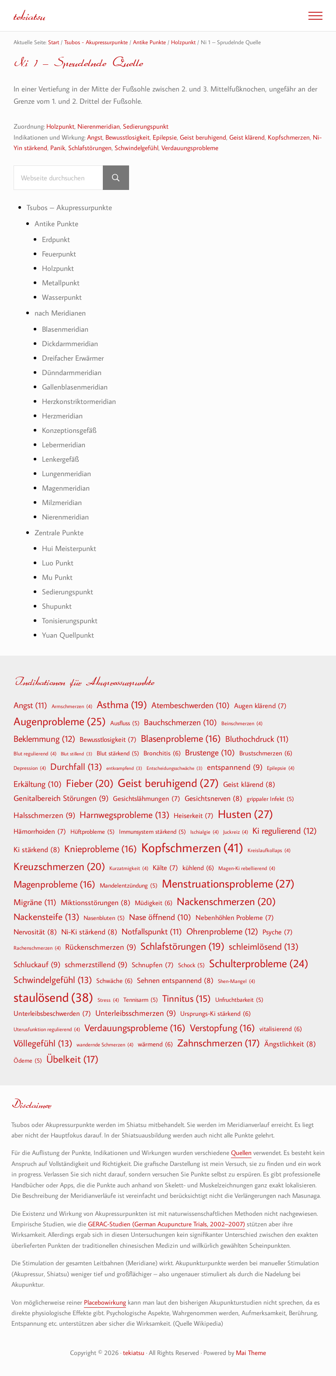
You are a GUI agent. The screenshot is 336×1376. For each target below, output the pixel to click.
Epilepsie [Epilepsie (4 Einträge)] (280, 767)
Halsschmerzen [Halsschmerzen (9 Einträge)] (44, 815)
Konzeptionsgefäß (69, 430)
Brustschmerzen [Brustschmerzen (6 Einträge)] (265, 753)
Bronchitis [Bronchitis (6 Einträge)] (162, 753)
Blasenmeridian (65, 329)
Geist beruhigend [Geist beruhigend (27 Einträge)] (168, 783)
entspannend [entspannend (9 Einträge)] (234, 767)
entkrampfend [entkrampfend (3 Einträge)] (124, 768)
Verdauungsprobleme (189, 147)
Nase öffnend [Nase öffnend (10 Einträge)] (160, 917)
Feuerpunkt (59, 254)
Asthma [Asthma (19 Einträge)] (122, 704)
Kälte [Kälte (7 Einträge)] (165, 867)
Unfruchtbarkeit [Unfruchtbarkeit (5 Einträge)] (239, 999)
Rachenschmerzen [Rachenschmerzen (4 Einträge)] (37, 947)
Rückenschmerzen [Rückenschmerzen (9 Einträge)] (100, 947)
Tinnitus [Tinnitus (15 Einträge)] (186, 998)
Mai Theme (251, 1352)
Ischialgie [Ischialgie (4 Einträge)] (204, 831)
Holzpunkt (60, 126)
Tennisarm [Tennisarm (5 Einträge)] (140, 999)
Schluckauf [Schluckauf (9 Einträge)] (37, 964)
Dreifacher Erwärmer (73, 358)
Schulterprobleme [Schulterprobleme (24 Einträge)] (258, 963)
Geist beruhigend (203, 137)
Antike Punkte (56, 223)
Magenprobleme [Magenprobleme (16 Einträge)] (54, 884)
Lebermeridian (63, 444)
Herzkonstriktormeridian (79, 401)
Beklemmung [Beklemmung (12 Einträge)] (44, 738)
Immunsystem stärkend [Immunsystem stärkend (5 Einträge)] (152, 831)
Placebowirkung (105, 1302)
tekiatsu (30, 15)
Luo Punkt (58, 563)
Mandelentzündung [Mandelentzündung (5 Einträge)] (129, 885)
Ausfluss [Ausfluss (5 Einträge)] (125, 723)
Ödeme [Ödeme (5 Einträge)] (28, 1060)
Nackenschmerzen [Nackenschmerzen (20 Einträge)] (226, 901)
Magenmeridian (66, 488)
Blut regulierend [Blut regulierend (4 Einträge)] (35, 753)
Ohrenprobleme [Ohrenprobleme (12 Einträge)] (222, 931)
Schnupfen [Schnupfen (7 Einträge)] (153, 964)
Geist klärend (247, 137)
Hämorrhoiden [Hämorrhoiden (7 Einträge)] (40, 831)
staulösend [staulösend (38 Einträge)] (53, 997)
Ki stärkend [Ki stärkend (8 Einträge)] (37, 849)
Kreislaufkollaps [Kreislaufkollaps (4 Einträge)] (269, 850)
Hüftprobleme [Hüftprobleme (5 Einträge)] (92, 831)
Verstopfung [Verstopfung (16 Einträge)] (222, 1028)
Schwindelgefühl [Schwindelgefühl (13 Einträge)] (53, 979)
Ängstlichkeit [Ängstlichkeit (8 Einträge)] (290, 1044)
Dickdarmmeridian (70, 343)
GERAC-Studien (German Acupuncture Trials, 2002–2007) (166, 1223)
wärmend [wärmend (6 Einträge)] (155, 1044)
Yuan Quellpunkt (68, 635)
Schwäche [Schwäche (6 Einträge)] (114, 980)
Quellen (241, 1152)
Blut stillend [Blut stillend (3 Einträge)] (76, 754)
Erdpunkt (56, 239)
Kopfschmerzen (289, 137)
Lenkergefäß (60, 459)
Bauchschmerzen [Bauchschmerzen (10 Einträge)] (180, 722)
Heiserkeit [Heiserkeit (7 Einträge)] (194, 815)
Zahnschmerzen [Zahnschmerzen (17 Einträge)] (218, 1043)
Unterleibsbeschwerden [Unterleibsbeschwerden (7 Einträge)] (52, 1013)
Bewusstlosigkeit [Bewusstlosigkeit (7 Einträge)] (108, 739)
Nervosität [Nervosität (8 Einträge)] (35, 931)
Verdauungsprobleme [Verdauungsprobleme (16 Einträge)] (135, 1028)
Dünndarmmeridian (72, 372)
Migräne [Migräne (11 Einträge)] (35, 902)
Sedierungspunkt (145, 126)
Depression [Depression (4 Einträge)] (30, 767)
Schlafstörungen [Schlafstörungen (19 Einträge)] (182, 946)
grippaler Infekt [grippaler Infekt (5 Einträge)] (270, 799)
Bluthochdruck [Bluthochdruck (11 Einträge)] (257, 738)
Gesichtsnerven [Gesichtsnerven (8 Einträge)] (213, 798)
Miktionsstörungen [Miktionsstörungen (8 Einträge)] (95, 902)
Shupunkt (57, 606)
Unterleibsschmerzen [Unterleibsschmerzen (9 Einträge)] (135, 1013)
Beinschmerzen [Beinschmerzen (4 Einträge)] (241, 723)
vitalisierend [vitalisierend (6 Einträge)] (280, 1028)
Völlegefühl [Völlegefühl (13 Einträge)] (43, 1043)
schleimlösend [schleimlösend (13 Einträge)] (263, 946)
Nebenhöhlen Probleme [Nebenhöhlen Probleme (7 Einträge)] (235, 917)
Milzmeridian (62, 502)
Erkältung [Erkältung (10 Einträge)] (38, 784)
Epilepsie (165, 137)
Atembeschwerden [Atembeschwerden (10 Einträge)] (190, 705)
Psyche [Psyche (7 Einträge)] (277, 931)
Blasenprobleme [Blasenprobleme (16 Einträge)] (181, 738)
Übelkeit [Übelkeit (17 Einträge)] (72, 1059)
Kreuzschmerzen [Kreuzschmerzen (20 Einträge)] (59, 866)
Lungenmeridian (66, 473)
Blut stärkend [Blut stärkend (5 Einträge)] (118, 753)
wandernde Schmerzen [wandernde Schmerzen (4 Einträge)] (105, 1044)
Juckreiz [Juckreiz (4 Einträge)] (235, 831)
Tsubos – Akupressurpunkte (69, 207)
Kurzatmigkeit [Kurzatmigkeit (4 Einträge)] (128, 868)
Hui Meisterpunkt (69, 548)
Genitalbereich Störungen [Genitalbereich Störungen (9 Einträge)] (61, 798)
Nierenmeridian (98, 126)
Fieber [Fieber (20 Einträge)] (89, 783)
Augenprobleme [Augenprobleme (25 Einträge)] (60, 721)
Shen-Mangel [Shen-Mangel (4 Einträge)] (236, 980)
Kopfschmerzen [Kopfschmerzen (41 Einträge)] (192, 847)
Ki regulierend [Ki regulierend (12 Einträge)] (284, 830)
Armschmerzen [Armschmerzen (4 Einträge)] (72, 706)
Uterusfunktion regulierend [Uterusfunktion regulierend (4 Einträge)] (47, 1029)
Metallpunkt (61, 282)
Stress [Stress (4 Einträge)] (108, 999)
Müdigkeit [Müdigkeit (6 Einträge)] (153, 902)
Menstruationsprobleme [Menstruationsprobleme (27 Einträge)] (228, 883)
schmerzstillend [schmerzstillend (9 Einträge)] (96, 964)
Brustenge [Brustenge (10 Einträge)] (210, 752)
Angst (94, 137)
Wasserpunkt (62, 297)
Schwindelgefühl (136, 147)
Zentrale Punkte (59, 532)
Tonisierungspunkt (70, 620)
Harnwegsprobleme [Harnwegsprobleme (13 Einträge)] (124, 814)
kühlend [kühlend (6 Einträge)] (198, 867)
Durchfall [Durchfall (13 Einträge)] (76, 766)
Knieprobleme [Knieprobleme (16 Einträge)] (100, 848)
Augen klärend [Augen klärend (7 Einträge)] (260, 705)
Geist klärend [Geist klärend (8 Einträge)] (249, 784)
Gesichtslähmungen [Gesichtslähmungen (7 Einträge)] (146, 798)
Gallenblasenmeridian (75, 387)
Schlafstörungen (90, 147)
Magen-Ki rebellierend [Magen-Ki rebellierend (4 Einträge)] (246, 868)
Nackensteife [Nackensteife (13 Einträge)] (46, 916)
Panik (57, 147)
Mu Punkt (57, 577)
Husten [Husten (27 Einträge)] (245, 814)
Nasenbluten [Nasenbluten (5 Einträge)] (104, 918)
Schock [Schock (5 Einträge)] (191, 965)
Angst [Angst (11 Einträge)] (30, 705)
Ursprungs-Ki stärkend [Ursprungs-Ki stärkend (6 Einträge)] (215, 1013)
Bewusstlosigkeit (127, 137)
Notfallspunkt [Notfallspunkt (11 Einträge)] (152, 931)
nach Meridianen (60, 313)
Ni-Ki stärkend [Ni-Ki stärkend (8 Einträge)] (89, 931)
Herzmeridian (62, 416)
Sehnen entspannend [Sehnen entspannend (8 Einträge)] (175, 980)
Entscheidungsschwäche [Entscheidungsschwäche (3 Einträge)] (175, 768)
